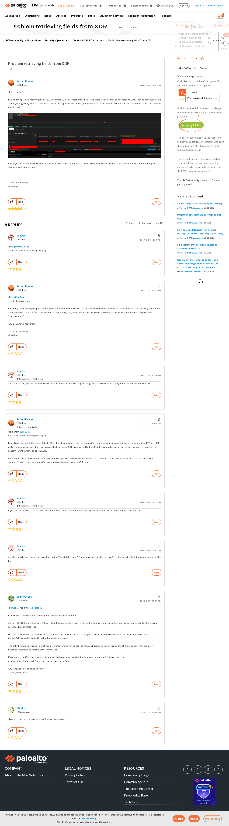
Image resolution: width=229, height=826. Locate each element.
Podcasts (166, 15)
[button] (179, 818)
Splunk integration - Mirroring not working (199, 203)
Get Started (12, 15)
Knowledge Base (136, 795)
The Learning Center (138, 788)
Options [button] (158, 81)
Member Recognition (141, 15)
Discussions (32, 15)
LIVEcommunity (14, 40)
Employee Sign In (214, 5)
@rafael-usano (21, 246)
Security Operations (57, 40)
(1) (26, 208)
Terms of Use (74, 782)
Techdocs (131, 802)
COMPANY (13, 768)
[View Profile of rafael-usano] (25, 81)
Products (77, 15)
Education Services (112, 15)
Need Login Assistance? (209, 48)
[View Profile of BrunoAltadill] (24, 596)
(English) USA (165, 5)
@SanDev (19, 297)
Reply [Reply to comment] (156, 262)
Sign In (198, 5)
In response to (31, 379)
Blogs (48, 15)
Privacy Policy (89, 818)
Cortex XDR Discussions (190, 223)
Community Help (136, 782)
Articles (61, 15)
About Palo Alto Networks (24, 775)
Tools (91, 15)
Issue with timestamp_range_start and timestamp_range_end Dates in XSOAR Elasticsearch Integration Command (198, 263)
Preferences (212, 818)
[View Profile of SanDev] (21, 235)
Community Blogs (136, 775)
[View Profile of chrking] (21, 708)
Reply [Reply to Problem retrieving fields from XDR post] (156, 201)
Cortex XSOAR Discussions (89, 40)
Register (183, 5)
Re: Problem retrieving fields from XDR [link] (129, 40)
